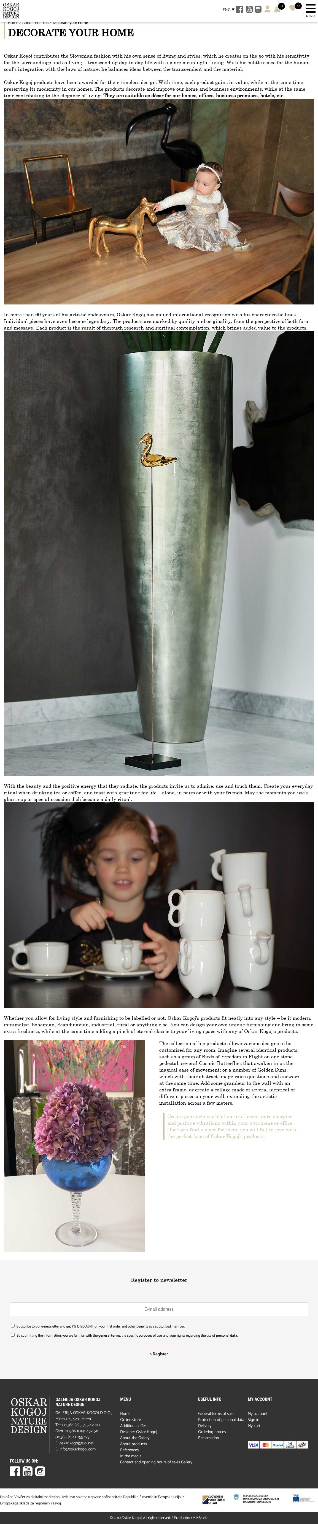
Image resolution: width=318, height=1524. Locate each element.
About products (35, 22)
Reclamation (208, 1437)
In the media (130, 1456)
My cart (254, 1425)
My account (258, 1413)
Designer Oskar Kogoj (138, 1431)
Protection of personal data (221, 1419)
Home (13, 22)
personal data (226, 1336)
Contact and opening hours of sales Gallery (156, 1462)
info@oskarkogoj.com (78, 1449)
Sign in (253, 1419)
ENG (226, 9)
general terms (109, 1336)
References (129, 1450)
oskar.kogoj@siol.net (77, 1443)
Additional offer (133, 1425)
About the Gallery (135, 1437)
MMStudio (201, 1518)
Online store (130, 1419)
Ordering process (212, 1431)
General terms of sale (215, 1413)
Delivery (205, 1425)
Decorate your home (70, 22)
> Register (159, 1354)
